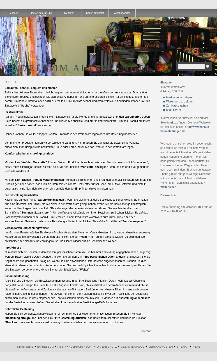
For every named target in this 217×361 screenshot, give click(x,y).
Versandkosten (160, 346)
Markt (171, 122)
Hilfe (196, 346)
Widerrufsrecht (80, 346)
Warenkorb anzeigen (179, 101)
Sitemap (146, 331)
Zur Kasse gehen (177, 105)
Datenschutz (168, 195)
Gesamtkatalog (133, 346)
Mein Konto (173, 109)
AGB (60, 346)
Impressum (45, 346)
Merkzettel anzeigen (179, 97)
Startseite (25, 346)
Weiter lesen (168, 187)
